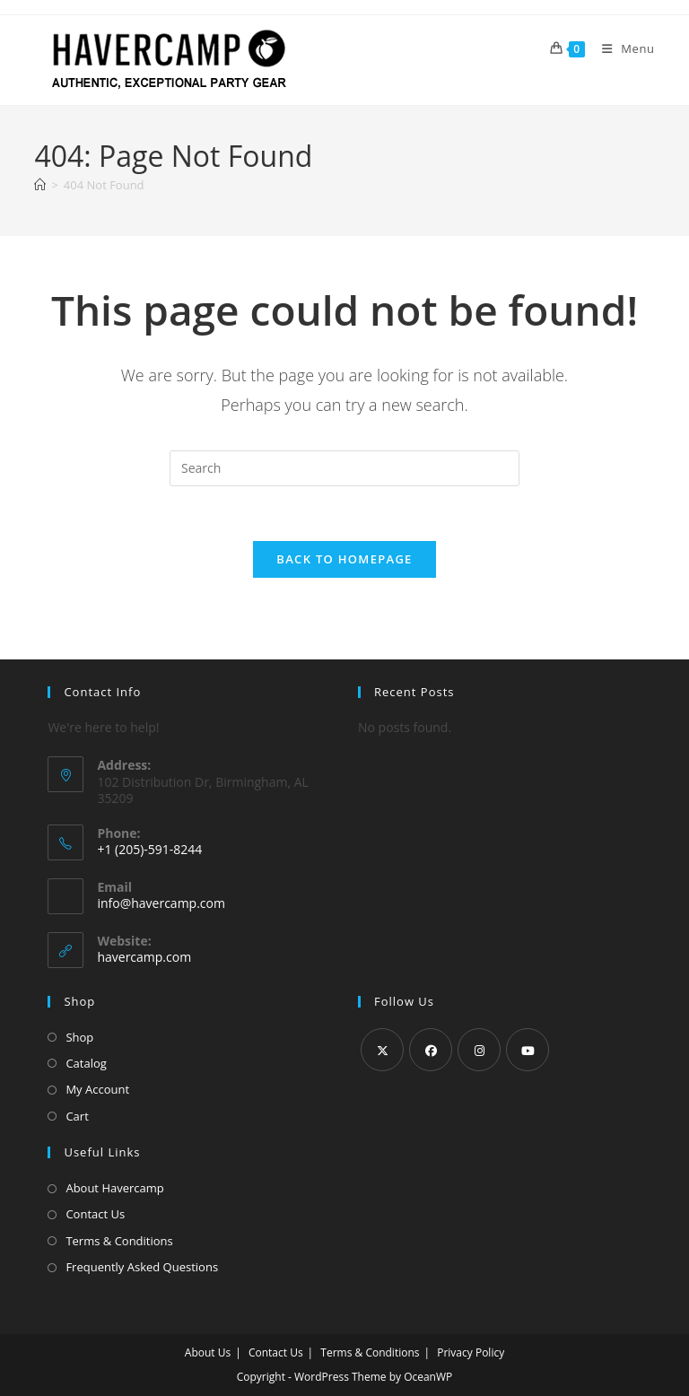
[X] (382, 1049)
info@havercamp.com (161, 903)
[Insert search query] (344, 468)
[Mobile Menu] (622, 48)
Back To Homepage (344, 559)
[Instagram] (479, 1049)
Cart (76, 1116)
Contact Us (95, 1214)
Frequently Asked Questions (141, 1267)
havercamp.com (144, 956)
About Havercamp (114, 1188)
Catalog (85, 1063)
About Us (208, 1352)
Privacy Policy (470, 1352)
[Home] (40, 185)
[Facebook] (430, 1049)
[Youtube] (527, 1049)
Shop (79, 1037)
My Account (97, 1089)
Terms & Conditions (118, 1241)
